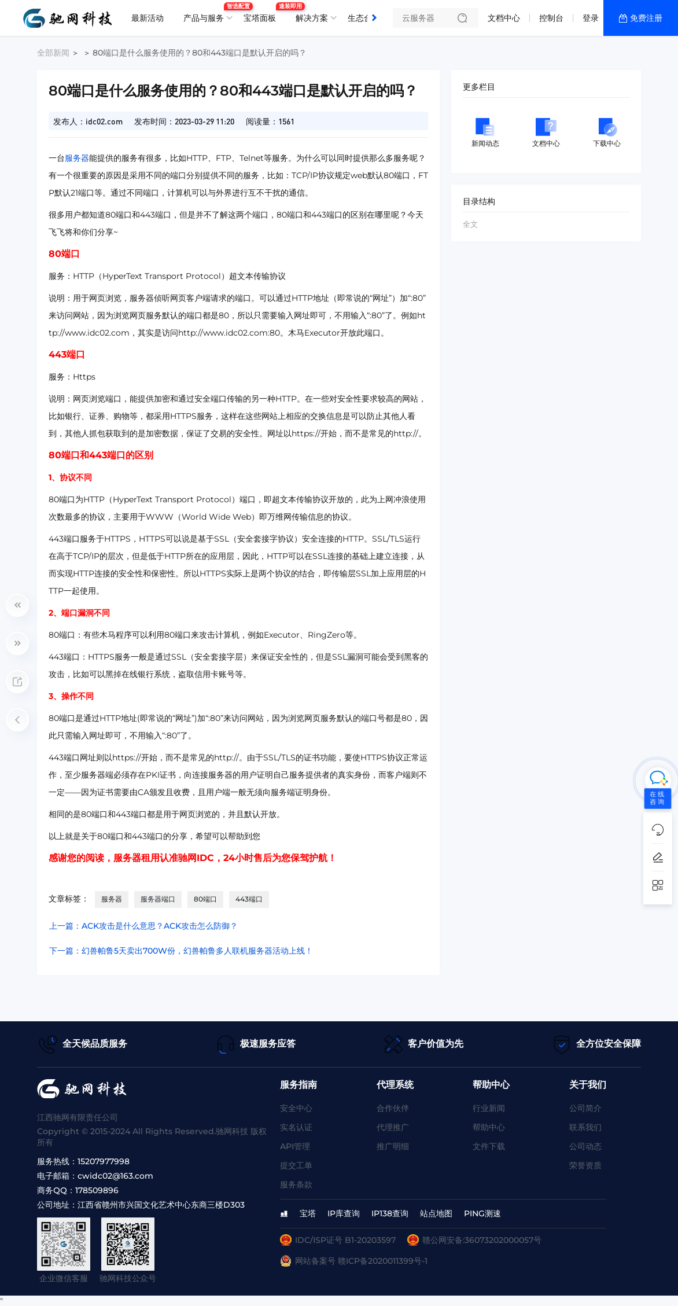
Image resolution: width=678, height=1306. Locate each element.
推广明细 (393, 1146)
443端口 (249, 899)
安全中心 (296, 1108)
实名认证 (296, 1127)
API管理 (295, 1146)
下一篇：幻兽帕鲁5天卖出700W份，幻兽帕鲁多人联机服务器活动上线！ (181, 951)
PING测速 (482, 1213)
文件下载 (489, 1146)
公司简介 (585, 1108)
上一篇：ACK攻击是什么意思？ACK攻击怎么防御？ (143, 926)
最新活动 (147, 18)
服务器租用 (136, 857)
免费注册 (646, 18)
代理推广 (393, 1127)
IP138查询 (389, 1213)
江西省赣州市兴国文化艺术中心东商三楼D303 (161, 1205)
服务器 (77, 158)
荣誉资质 (585, 1165)
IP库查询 (343, 1213)
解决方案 (312, 18)
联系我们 (585, 1127)
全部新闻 (53, 52)
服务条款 (296, 1184)
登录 (591, 18)
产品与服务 (206, 13)
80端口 (205, 899)
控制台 (551, 18)
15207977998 (104, 1161)
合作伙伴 (393, 1108)
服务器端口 (158, 899)
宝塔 (308, 1213)
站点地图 (436, 1213)
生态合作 (364, 18)
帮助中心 (489, 1127)
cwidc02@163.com (115, 1176)
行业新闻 (489, 1108)
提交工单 (296, 1165)
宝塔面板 (263, 13)
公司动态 (585, 1146)
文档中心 (504, 18)
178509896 (97, 1190)
